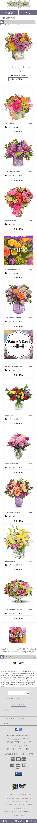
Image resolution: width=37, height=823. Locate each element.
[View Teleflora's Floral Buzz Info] (18, 47)
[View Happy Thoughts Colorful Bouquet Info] (18, 104)
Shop (9, 12)
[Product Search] (19, 693)
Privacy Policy (9, 812)
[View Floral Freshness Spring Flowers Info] (18, 542)
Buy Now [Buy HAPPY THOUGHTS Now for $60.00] (18, 131)
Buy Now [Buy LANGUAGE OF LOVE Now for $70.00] (18, 229)
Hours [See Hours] (31, 821)
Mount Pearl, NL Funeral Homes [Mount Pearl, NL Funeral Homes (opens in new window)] (15, 795)
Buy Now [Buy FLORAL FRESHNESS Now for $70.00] (18, 569)
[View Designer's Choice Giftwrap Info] (18, 344)
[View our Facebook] (16, 730)
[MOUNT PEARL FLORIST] (18, 7)
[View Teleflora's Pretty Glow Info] (18, 493)
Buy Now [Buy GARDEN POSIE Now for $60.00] (18, 423)
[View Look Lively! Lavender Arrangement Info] (18, 445)
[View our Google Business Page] (20, 730)
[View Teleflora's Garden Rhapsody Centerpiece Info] (18, 591)
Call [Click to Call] (6, 821)
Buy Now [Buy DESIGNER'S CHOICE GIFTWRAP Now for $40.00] (18, 375)
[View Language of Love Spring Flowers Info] (18, 202)
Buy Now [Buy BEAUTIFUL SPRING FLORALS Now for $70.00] (18, 277)
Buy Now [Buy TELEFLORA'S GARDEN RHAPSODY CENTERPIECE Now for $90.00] (18, 618)
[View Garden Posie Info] (18, 396)
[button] (18, 774)
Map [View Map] (18, 821)
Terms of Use (18, 815)
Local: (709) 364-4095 (19, 745)
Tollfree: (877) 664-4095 (18, 749)
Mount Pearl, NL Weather (14, 805)
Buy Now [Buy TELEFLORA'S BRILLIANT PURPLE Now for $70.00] (18, 326)
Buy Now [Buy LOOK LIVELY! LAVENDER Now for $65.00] (18, 472)
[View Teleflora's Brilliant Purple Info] (18, 299)
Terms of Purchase (24, 812)
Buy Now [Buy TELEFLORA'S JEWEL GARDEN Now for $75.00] (18, 180)
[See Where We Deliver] (18, 704)
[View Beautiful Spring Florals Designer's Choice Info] (18, 250)
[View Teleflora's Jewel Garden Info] (18, 153)
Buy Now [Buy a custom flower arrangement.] (18, 663)
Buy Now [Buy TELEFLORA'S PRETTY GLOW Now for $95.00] (18, 521)
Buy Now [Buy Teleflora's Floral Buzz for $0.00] (18, 79)
